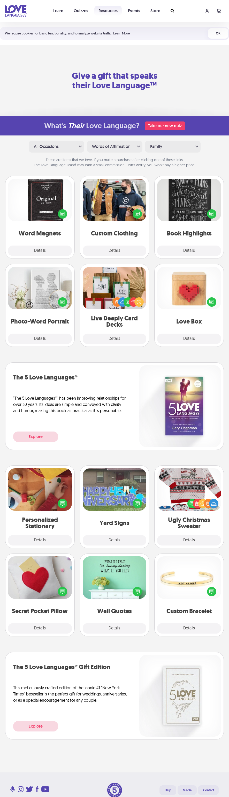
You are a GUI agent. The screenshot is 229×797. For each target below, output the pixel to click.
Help (168, 790)
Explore (36, 436)
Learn (58, 10)
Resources (108, 10)
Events (134, 10)
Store (155, 10)
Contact (208, 790)
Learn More (121, 33)
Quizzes (81, 10)
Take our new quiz (165, 125)
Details (40, 251)
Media (187, 790)
